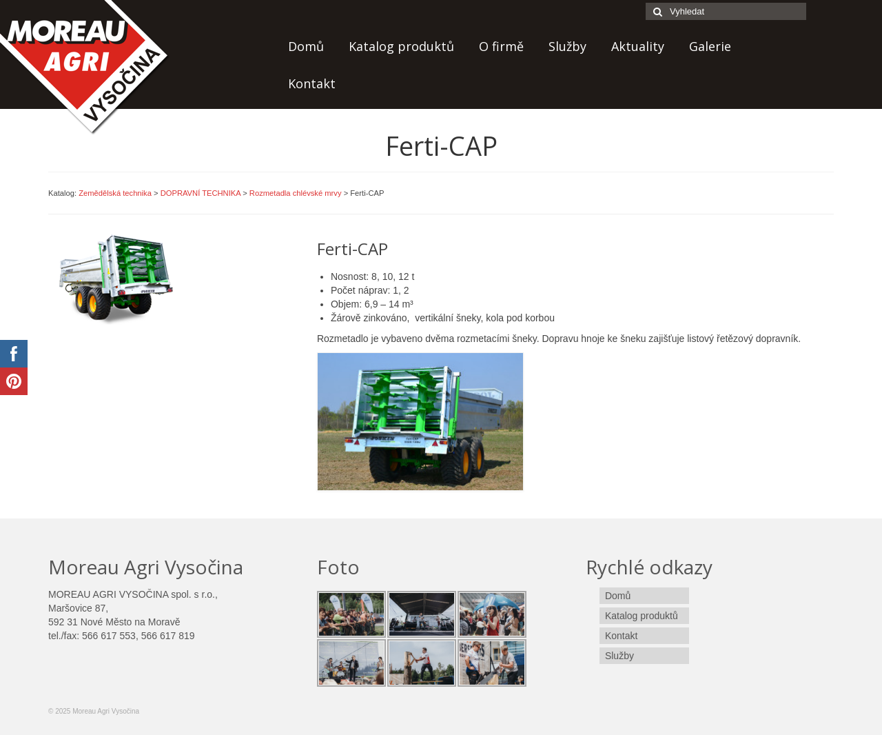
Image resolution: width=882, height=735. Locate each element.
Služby (567, 46)
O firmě (501, 46)
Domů (306, 46)
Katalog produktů (401, 46)
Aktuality (637, 46)
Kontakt (312, 83)
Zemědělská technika (115, 193)
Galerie (710, 46)
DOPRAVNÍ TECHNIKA (200, 193)
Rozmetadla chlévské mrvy (295, 193)
